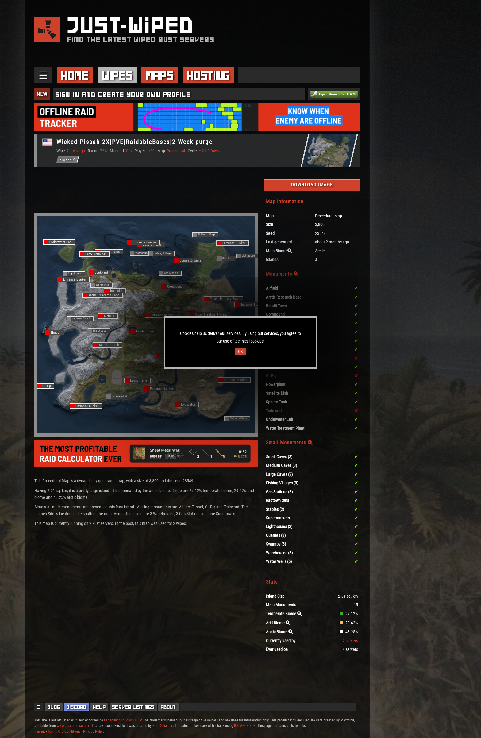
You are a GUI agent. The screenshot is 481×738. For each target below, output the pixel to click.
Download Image (312, 185)
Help (99, 707)
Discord (77, 707)
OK (240, 351)
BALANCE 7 (244, 726)
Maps (160, 75)
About (168, 707)
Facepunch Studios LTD (123, 720)
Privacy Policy (93, 731)
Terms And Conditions (64, 731)
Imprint (39, 731)
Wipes (117, 75)
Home (75, 75)
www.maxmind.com (73, 726)
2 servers (350, 640)
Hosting (208, 75)
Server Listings (133, 707)
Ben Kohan (162, 726)
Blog (54, 707)
